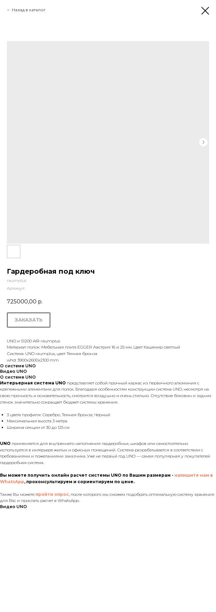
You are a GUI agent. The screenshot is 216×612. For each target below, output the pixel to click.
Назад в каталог (29, 9)
